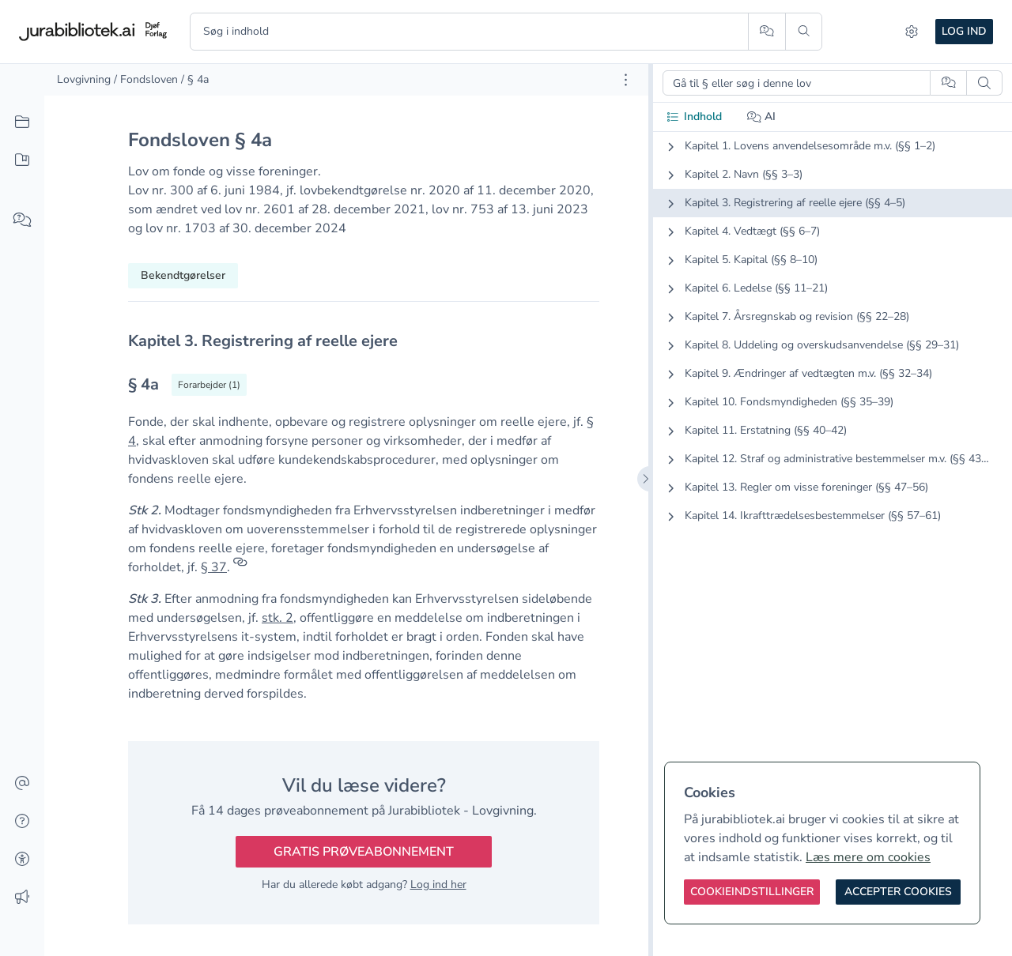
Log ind (964, 31)
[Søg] (803, 31)
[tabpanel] (832, 343)
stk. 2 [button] (277, 618)
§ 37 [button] (214, 567)
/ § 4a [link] (195, 79)
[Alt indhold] (22, 122)
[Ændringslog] (22, 897)
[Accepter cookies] (898, 892)
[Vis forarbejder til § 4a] (209, 385)
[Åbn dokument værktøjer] (626, 80)
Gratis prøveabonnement (364, 851)
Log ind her (438, 884)
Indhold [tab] (694, 116)
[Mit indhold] (22, 160)
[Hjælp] (22, 821)
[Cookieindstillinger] (752, 892)
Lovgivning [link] (84, 79)
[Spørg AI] (766, 31)
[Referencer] (240, 567)
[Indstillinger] (911, 31)
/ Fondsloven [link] (146, 79)
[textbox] (363, 341)
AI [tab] (761, 116)
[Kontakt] (22, 784)
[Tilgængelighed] (22, 859)
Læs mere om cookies (868, 857)
